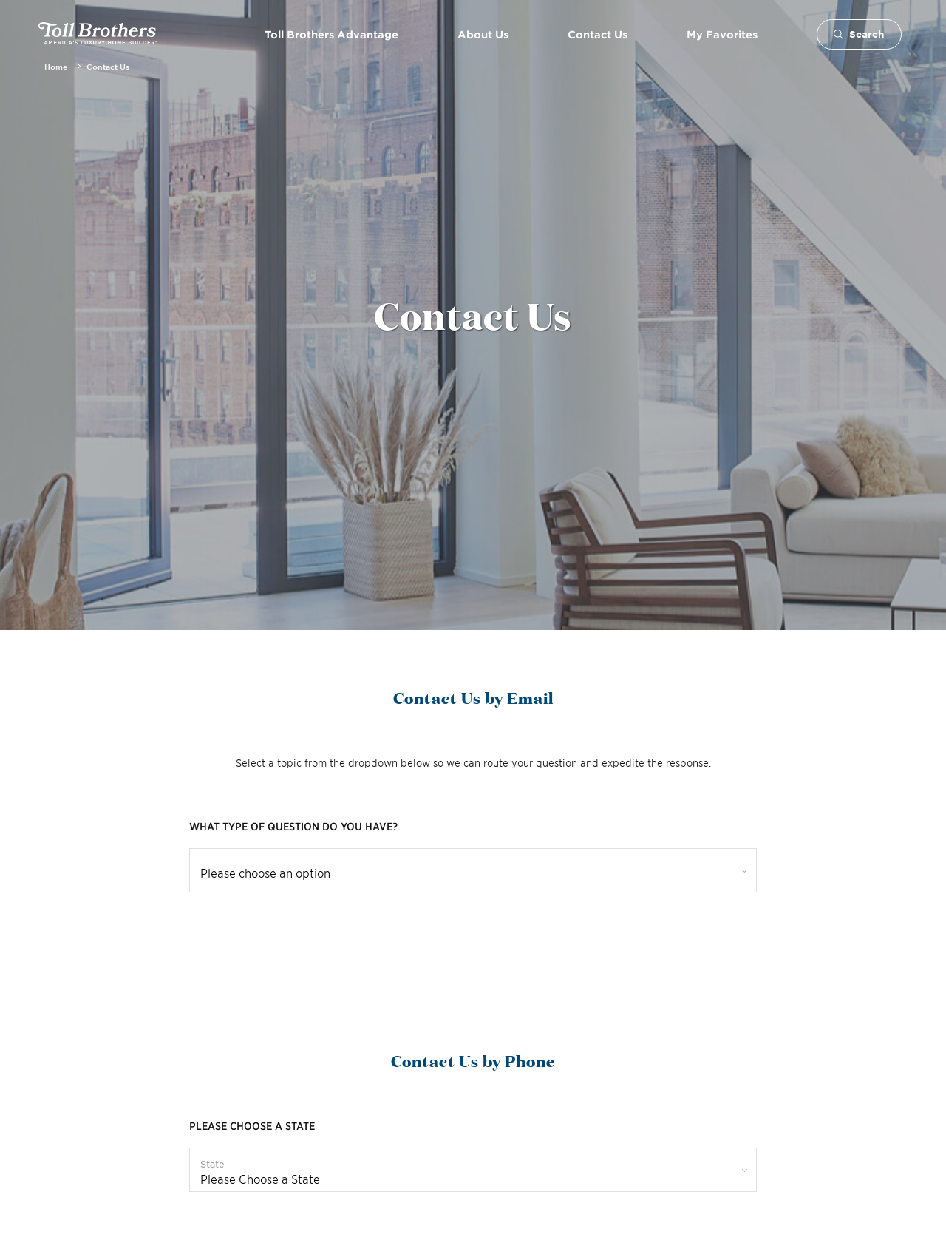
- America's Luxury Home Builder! (97, 34)
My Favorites (722, 34)
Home (55, 66)
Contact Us (597, 34)
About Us (482, 34)
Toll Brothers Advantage (331, 34)
